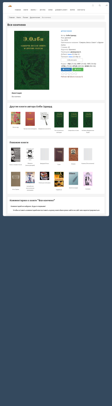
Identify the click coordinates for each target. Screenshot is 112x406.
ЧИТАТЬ (78, 69)
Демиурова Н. (75, 52)
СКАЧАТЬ (66, 69)
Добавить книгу (61, 10)
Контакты (81, 10)
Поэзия (25, 17)
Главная (18, 10)
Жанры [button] (33, 10)
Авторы (43, 10)
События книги (72, 60)
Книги (26, 10)
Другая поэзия (35, 17)
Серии (50, 10)
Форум (72, 10)
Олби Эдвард (71, 35)
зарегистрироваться (91, 210)
